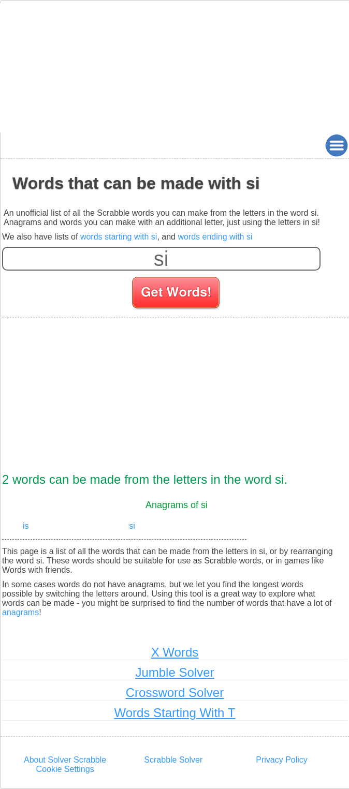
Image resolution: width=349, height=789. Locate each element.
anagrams (20, 612)
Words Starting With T (175, 713)
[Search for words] (177, 294)
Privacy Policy (282, 759)
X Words (175, 652)
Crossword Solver (175, 692)
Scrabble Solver (173, 759)
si (132, 526)
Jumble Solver (174, 672)
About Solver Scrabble (65, 759)
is (26, 526)
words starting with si (118, 236)
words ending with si (215, 236)
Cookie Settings (65, 769)
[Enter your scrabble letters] (161, 259)
